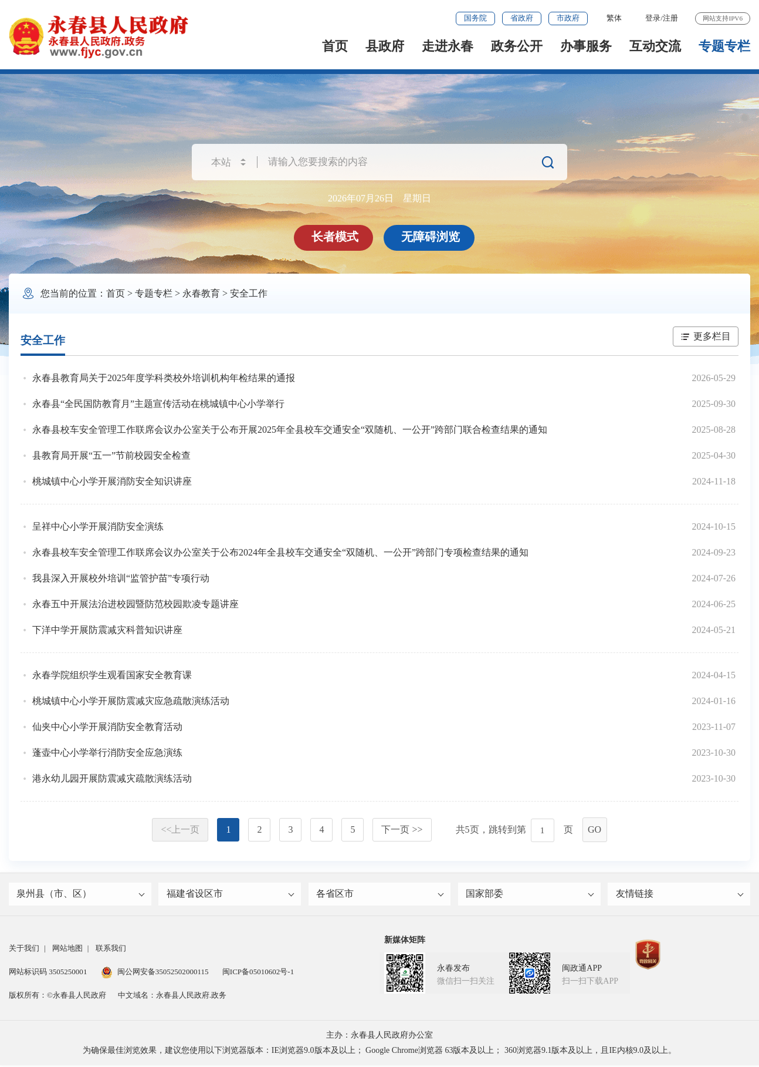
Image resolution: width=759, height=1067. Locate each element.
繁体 (614, 18)
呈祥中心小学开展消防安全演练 (98, 526)
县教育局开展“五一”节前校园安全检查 (111, 455)
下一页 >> (401, 829)
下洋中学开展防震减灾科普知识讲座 (107, 630)
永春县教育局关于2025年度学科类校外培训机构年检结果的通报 (163, 378)
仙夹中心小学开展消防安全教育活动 (107, 727)
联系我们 (111, 949)
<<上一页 (180, 829)
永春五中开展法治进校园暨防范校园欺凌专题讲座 (135, 604)
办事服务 (586, 46)
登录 (652, 18)
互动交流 (655, 46)
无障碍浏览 (431, 236)
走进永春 (447, 46)
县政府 (384, 46)
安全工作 (248, 293)
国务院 (475, 18)
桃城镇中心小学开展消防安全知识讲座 (112, 481)
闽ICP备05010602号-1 (258, 973)
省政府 (521, 18)
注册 (670, 18)
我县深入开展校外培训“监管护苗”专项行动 (120, 578)
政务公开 (517, 46)
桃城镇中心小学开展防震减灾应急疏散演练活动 (130, 701)
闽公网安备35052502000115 (155, 973)
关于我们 (24, 949)
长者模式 (335, 236)
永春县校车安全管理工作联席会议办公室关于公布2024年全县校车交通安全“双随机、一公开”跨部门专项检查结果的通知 (280, 552)
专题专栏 (724, 46)
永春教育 (201, 293)
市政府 (568, 18)
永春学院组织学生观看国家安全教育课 (112, 675)
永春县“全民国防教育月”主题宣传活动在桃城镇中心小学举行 (158, 404)
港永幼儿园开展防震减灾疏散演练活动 (112, 778)
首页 (335, 46)
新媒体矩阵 (404, 941)
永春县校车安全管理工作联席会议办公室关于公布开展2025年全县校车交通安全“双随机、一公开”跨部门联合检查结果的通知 (289, 430)
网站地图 (67, 949)
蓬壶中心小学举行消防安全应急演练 (107, 753)
